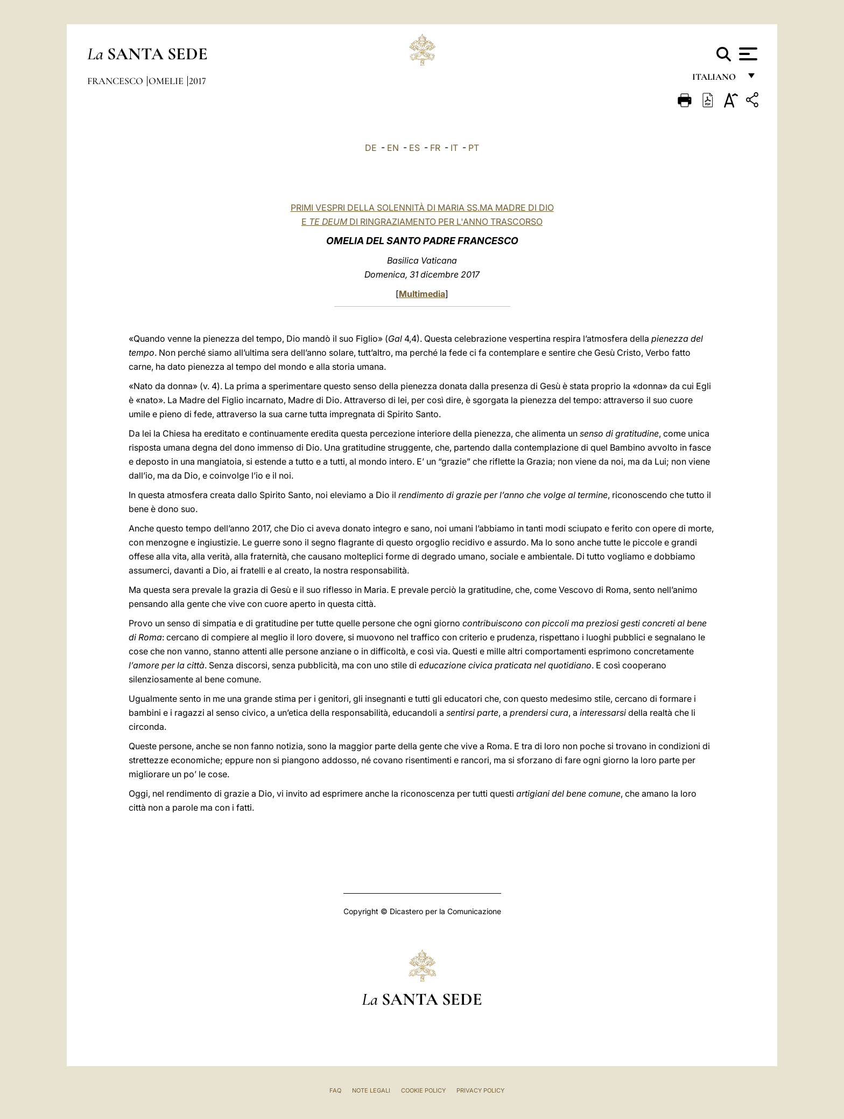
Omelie (167, 81)
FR (435, 147)
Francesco (116, 81)
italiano (716, 79)
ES (414, 147)
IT (454, 147)
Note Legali (371, 1090)
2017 (197, 81)
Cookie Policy (423, 1090)
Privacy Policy (480, 1090)
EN (393, 147)
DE (371, 147)
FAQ (335, 1090)
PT (473, 147)
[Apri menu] (746, 54)
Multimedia (422, 293)
